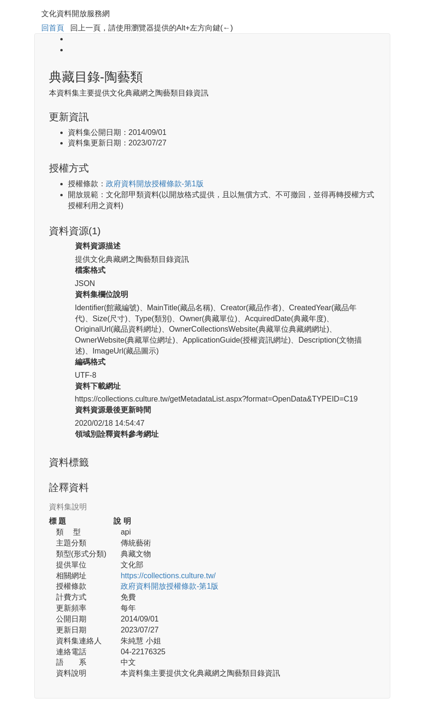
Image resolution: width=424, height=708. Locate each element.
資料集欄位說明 (101, 294)
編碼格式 (90, 362)
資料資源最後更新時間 (113, 410)
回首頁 (52, 28)
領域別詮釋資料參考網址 (117, 434)
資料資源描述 (98, 246)
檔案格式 (90, 270)
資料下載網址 (98, 386)
